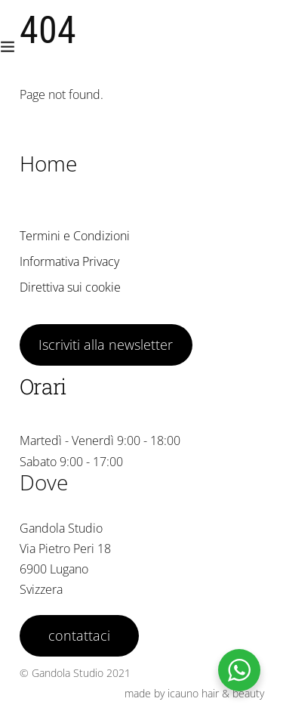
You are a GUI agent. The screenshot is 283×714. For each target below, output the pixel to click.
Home (48, 163)
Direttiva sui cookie (70, 287)
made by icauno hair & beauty (194, 693)
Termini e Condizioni (75, 235)
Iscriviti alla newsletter (105, 344)
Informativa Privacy (69, 261)
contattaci (79, 635)
